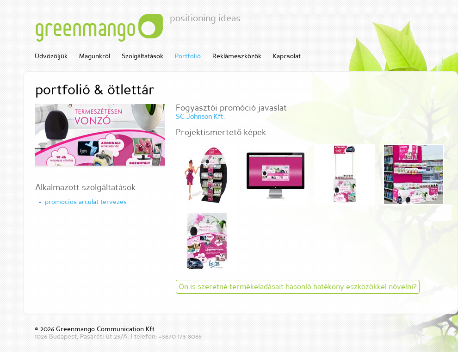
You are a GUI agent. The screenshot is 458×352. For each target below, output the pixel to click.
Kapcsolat (287, 56)
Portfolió (188, 56)
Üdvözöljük (51, 56)
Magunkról (94, 56)
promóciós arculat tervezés (86, 202)
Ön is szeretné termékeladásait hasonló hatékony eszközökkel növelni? (298, 287)
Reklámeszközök (236, 56)
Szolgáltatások (142, 56)
